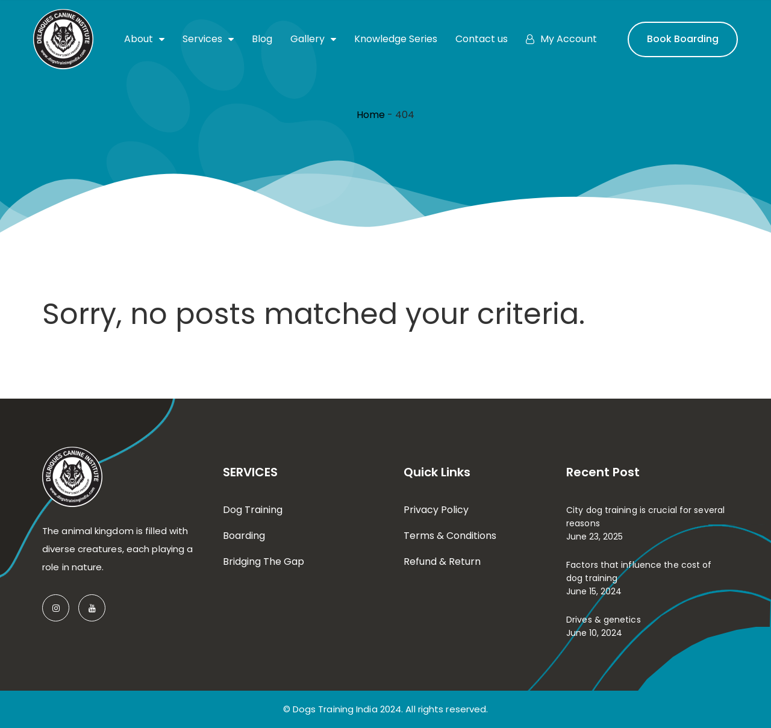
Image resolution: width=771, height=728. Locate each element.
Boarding (244, 536)
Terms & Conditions (450, 536)
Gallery (313, 39)
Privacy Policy (436, 510)
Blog (262, 39)
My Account (561, 39)
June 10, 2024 (594, 633)
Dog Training (252, 510)
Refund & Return (442, 561)
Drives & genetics (603, 620)
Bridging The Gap (263, 561)
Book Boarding (683, 39)
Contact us (481, 39)
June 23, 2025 (594, 536)
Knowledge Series (395, 39)
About (144, 39)
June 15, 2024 (594, 591)
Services (208, 39)
